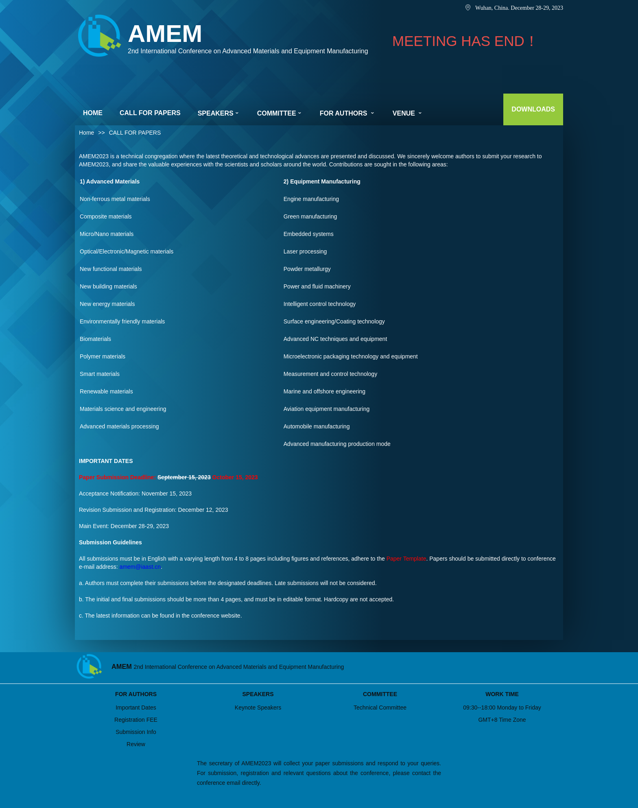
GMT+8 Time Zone (502, 719)
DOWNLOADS (533, 109)
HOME (93, 112)
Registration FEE (135, 719)
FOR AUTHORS (348, 113)
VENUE (408, 113)
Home (86, 132)
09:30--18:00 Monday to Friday (502, 707)
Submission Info (136, 732)
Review (136, 744)
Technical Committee (380, 707)
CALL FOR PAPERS (150, 112)
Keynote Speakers (258, 707)
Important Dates (136, 707)
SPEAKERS (219, 113)
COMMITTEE (280, 113)
